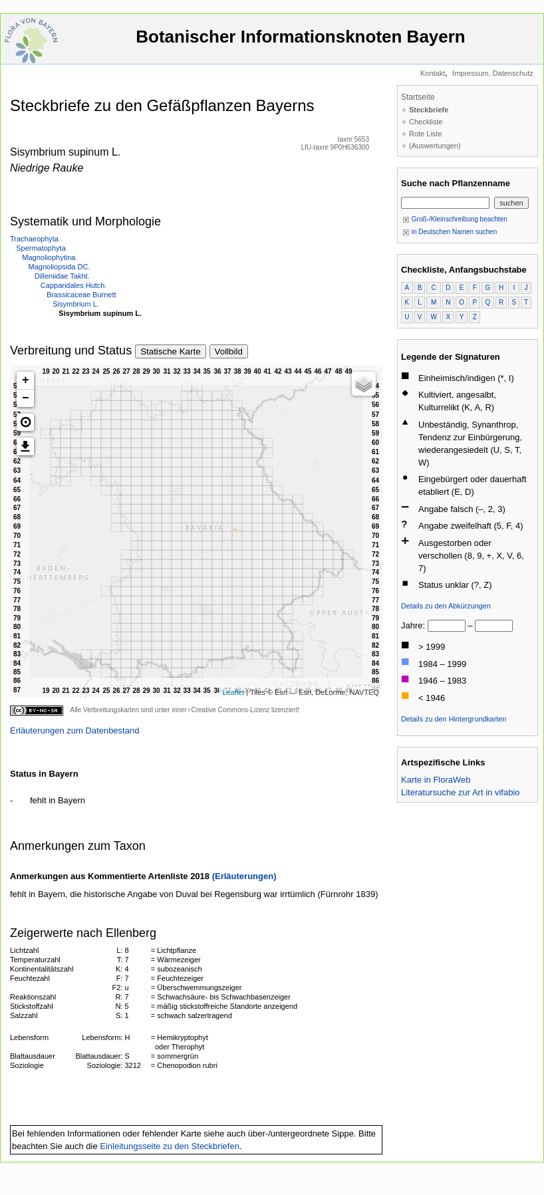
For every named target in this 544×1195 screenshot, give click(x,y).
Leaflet (233, 692)
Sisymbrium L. (76, 304)
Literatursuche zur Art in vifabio (460, 792)
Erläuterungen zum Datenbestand (74, 730)
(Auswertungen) (435, 146)
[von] (447, 626)
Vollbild (229, 351)
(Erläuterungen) (244, 876)
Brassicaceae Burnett (81, 295)
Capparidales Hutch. (74, 285)
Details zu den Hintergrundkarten (453, 719)
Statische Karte (170, 351)
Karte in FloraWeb (436, 780)
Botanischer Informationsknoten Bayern (301, 43)
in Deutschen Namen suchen (449, 231)
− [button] (25, 398)
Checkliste (426, 122)
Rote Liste (425, 134)
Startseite (418, 97)
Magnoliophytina (48, 257)
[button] (25, 422)
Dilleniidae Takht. (62, 276)
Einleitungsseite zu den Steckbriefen (169, 1146)
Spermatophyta (41, 248)
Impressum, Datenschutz (492, 73)
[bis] (494, 626)
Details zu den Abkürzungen (446, 606)
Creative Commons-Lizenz (230, 710)
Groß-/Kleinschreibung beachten (454, 219)
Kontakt (432, 73)
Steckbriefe (428, 110)
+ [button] (25, 380)
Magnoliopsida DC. (59, 267)
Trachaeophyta (34, 239)
